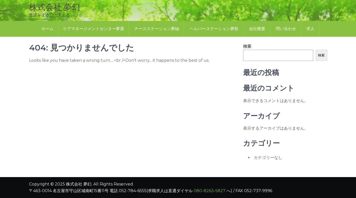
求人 (310, 28)
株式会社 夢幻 (54, 7)
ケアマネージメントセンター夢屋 (93, 28)
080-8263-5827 (210, 190)
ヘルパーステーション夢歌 (214, 28)
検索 (247, 46)
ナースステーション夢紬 (156, 28)
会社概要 (257, 28)
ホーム (47, 28)
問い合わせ (286, 28)
